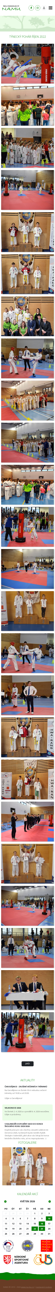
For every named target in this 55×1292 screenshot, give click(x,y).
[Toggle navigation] (50, 8)
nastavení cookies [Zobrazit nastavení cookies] (44, 1287)
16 (42, 1223)
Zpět (27, 1063)
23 (42, 1228)
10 (49, 1218)
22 (35, 1228)
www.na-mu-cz (27, 1287)
